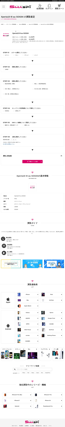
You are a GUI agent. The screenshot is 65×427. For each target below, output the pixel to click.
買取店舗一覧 (38, 414)
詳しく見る (9, 241)
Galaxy (33, 361)
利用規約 (43, 418)
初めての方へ (15, 414)
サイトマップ (37, 418)
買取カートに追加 (33, 161)
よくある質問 (39, 416)
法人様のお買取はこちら (9, 144)
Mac (42, 361)
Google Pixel (47, 361)
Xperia (37, 361)
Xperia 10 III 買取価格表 (33, 24)
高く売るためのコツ (18, 416)
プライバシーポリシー (30, 418)
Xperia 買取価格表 (22, 24)
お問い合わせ (46, 416)
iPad (28, 361)
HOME (2, 24)
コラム (50, 414)
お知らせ (45, 414)
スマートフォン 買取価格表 (11, 24)
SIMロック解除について (29, 416)
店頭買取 (27, 414)
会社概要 (22, 418)
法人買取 (32, 414)
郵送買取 (21, 414)
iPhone (23, 361)
